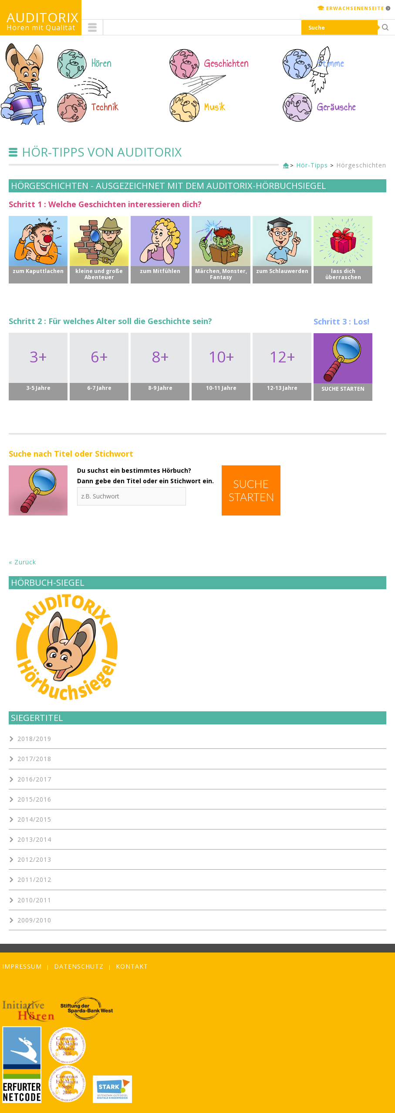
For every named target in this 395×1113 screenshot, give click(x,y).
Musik (215, 107)
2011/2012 (34, 879)
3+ (38, 364)
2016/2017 (34, 779)
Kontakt (132, 966)
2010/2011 (34, 900)
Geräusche (336, 107)
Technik (105, 107)
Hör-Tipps (312, 165)
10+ (221, 364)
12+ (282, 364)
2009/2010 (34, 920)
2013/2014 (34, 839)
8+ (160, 364)
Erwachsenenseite (355, 8)
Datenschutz (79, 966)
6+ (99, 364)
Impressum (22, 966)
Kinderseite (284, 166)
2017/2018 (34, 759)
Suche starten (251, 490)
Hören (101, 63)
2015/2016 (34, 799)
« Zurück (22, 562)
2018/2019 (34, 738)
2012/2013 (34, 859)
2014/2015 (34, 819)
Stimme (330, 63)
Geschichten (226, 63)
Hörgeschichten (361, 165)
